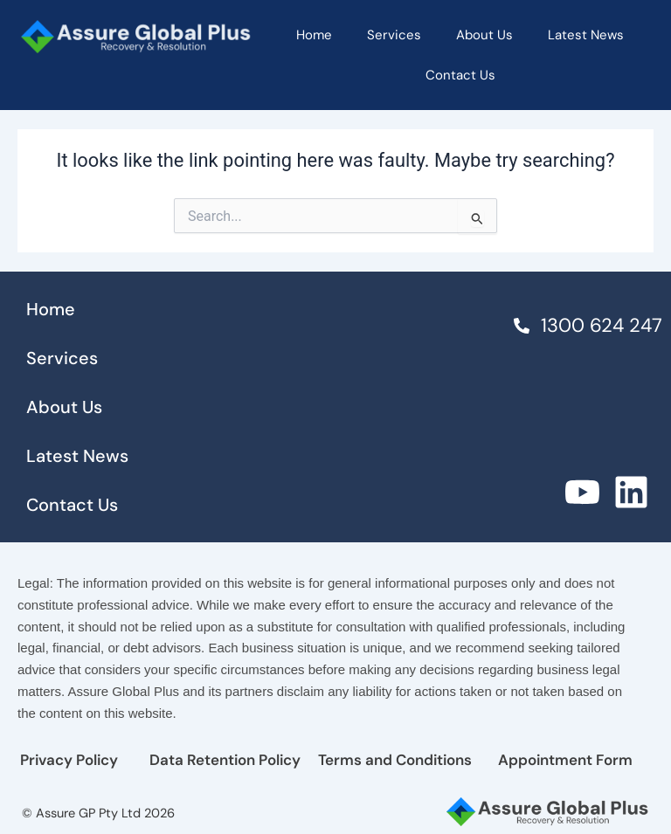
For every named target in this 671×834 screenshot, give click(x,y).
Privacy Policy (69, 759)
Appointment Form (565, 759)
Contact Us (460, 75)
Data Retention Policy (225, 759)
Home (314, 35)
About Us (484, 35)
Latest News (586, 35)
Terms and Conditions (395, 759)
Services (394, 35)
